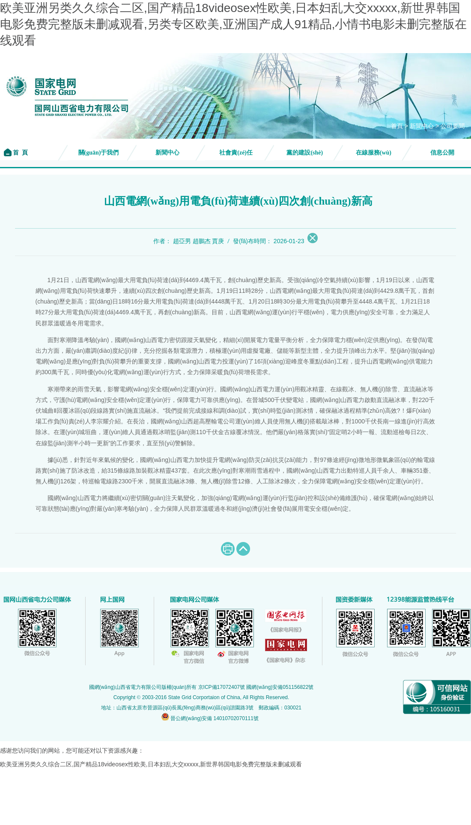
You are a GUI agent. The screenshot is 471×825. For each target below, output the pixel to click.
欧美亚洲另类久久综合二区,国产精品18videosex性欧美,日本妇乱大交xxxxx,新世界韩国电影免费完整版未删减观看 (151, 764)
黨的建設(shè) (304, 152)
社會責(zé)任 (236, 152)
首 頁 (20, 152)
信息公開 (442, 152)
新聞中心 (422, 126)
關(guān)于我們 (98, 152)
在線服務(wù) (373, 152)
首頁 (397, 126)
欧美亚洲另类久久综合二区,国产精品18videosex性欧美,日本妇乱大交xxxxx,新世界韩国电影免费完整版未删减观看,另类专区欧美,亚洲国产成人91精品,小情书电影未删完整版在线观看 (233, 24)
